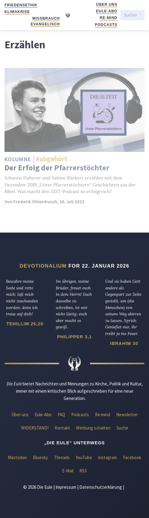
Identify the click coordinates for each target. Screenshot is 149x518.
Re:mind (108, 18)
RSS (83, 471)
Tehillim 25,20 (24, 323)
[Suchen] (130, 15)
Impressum (65, 487)
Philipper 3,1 (74, 336)
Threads (62, 457)
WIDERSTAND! (35, 428)
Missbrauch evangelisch (45, 21)
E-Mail (67, 471)
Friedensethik (21, 5)
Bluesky (40, 457)
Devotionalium (43, 266)
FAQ (61, 414)
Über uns (106, 4)
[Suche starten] (140, 15)
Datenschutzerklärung (100, 487)
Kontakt (62, 428)
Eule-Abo (106, 11)
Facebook (132, 457)
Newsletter (127, 414)
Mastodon (17, 457)
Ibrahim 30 (124, 343)
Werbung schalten (93, 428)
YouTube (84, 457)
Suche (122, 428)
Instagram (107, 457)
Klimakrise (17, 12)
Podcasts (106, 25)
